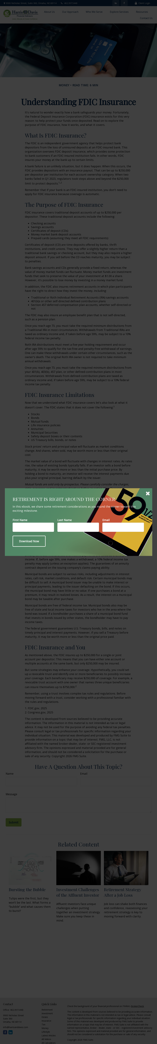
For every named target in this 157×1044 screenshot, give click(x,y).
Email (106, 520)
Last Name (64, 520)
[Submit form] (29, 541)
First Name (20, 520)
